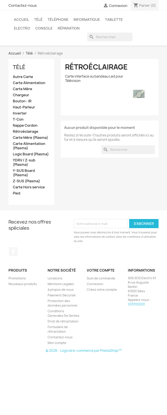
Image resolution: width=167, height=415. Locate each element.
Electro (22, 28)
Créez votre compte (102, 289)
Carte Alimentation (29, 83)
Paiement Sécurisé (62, 295)
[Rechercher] (109, 37)
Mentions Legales (61, 284)
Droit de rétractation (63, 321)
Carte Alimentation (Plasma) (29, 145)
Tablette (114, 19)
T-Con (18, 119)
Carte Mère (22, 89)
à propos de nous (61, 289)
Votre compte (101, 270)
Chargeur (21, 95)
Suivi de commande (101, 278)
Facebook (13, 251)
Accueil (21, 19)
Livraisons (55, 278)
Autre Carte (23, 77)
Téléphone (58, 19)
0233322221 (136, 304)
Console (44, 28)
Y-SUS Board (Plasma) (24, 172)
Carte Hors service (29, 187)
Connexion (95, 284)
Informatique (86, 19)
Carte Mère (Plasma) (30, 137)
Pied (16, 193)
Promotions (17, 278)
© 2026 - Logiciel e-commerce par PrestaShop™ (84, 350)
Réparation (69, 28)
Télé (38, 19)
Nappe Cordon (25, 125)
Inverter (20, 113)
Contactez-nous (22, 5)
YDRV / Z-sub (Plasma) (24, 162)
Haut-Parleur (24, 107)
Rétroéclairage (25, 131)
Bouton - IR (22, 101)
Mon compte (57, 343)
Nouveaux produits (22, 284)
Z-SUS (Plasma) (26, 181)
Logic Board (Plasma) (31, 154)
